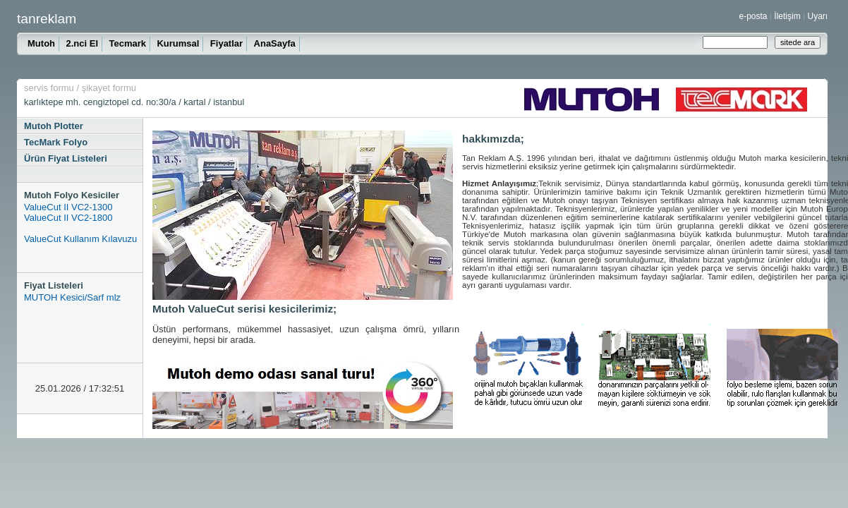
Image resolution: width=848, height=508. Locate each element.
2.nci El (82, 43)
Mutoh (41, 43)
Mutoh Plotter (53, 126)
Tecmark (127, 43)
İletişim (787, 16)
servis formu (49, 88)
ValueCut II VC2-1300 (68, 207)
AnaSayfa (275, 43)
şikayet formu (109, 88)
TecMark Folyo (55, 142)
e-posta (753, 16)
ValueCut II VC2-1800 (68, 217)
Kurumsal (178, 43)
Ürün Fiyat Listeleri (65, 158)
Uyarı (817, 16)
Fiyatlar (226, 43)
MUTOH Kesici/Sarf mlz (72, 297)
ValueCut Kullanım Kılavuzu (80, 239)
